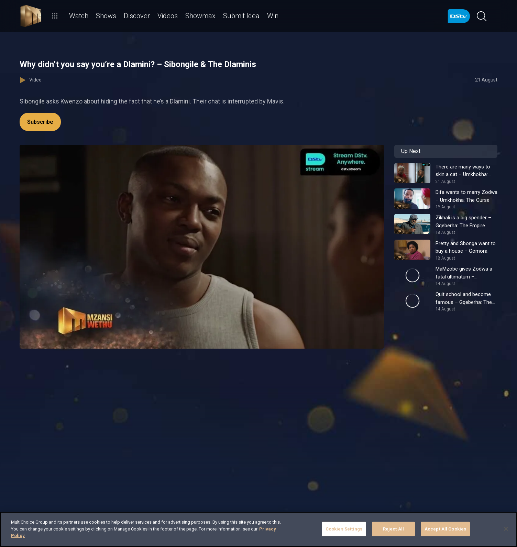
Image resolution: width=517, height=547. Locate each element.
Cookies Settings (344, 529)
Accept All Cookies (445, 529)
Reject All (393, 529)
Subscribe (40, 122)
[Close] (506, 528)
